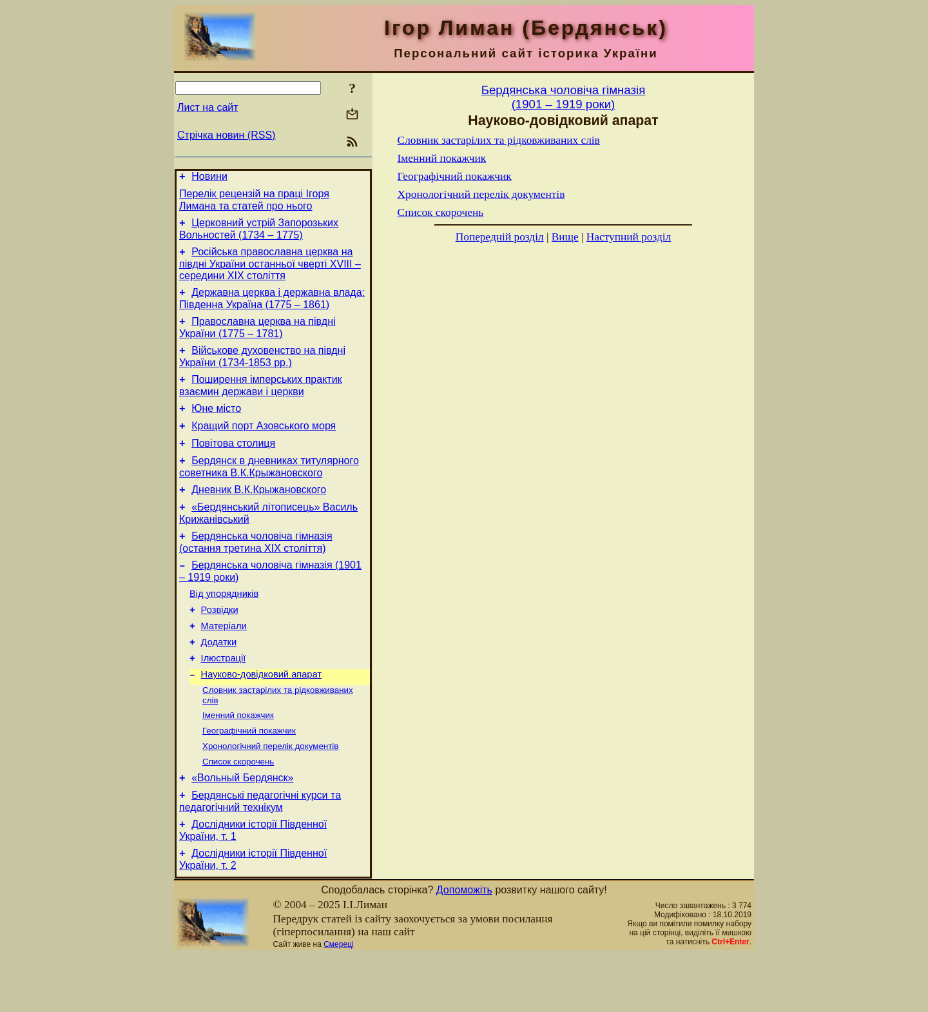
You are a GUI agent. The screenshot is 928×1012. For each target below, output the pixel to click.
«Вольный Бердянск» (242, 828)
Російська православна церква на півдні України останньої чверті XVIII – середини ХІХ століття (270, 271)
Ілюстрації (223, 699)
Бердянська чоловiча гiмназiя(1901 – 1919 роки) (563, 97)
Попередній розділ (500, 237)
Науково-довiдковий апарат (261, 717)
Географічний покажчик (249, 777)
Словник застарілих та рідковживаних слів (499, 140)
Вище (565, 237)
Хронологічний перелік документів (270, 794)
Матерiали (224, 662)
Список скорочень (238, 810)
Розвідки (219, 644)
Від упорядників (223, 626)
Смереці (338, 1001)
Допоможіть (464, 946)
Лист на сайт (207, 107)
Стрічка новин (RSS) (226, 135)
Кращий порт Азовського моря (263, 445)
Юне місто (216, 425)
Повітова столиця (233, 464)
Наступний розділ (628, 237)
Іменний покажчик (238, 760)
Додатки (219, 681)
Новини (209, 178)
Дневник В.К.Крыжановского (258, 514)
